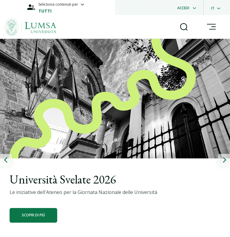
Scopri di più (33, 215)
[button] (6, 160)
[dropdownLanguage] (217, 7)
